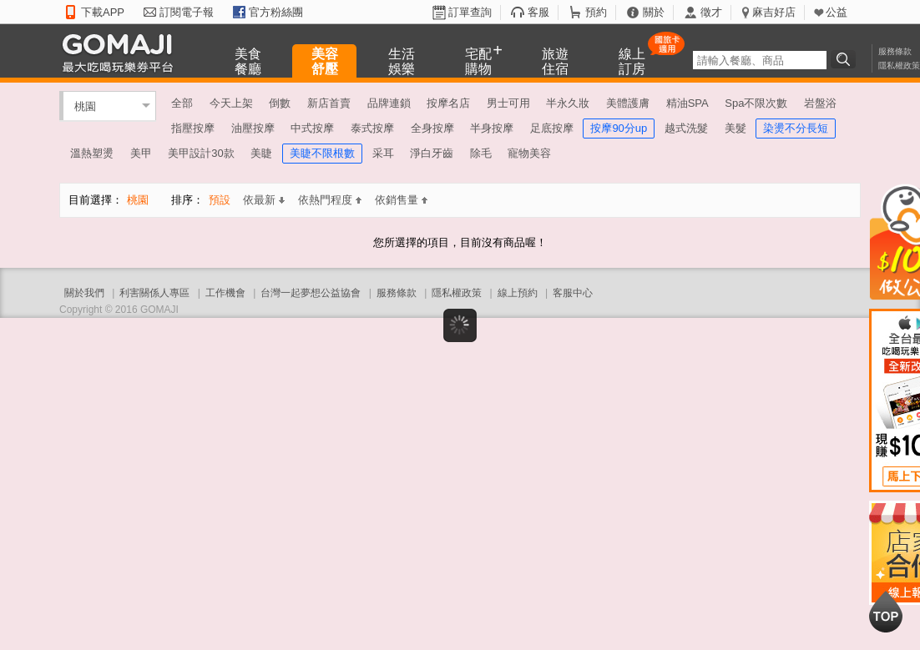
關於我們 (84, 293)
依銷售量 (401, 200)
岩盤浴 (820, 103)
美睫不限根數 (322, 153)
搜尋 (846, 59)
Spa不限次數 (756, 103)
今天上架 (231, 103)
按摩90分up (618, 128)
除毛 (481, 153)
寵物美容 (529, 153)
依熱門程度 (329, 200)
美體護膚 (628, 103)
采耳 (383, 153)
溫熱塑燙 (92, 153)
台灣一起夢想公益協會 (310, 293)
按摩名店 (448, 103)
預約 (596, 12)
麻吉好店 (774, 12)
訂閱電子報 (186, 12)
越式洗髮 (686, 128)
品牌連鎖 (389, 103)
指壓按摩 (193, 128)
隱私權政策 (899, 65)
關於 (654, 12)
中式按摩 (312, 128)
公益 (836, 12)
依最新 (264, 200)
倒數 (280, 103)
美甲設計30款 (201, 153)
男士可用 (508, 103)
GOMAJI (122, 52)
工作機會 (225, 293)
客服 (538, 12)
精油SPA (687, 103)
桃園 (85, 105)
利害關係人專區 (154, 293)
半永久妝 (567, 103)
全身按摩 (432, 128)
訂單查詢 (470, 12)
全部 (182, 103)
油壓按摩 (253, 128)
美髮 (735, 128)
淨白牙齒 (431, 153)
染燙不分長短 (795, 128)
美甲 (141, 153)
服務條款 (895, 51)
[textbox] (759, 60)
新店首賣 (329, 103)
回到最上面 (885, 611)
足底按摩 (552, 128)
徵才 (711, 12)
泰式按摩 (372, 128)
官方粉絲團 (276, 12)
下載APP (102, 12)
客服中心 (573, 293)
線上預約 (518, 293)
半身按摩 (491, 128)
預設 (219, 200)
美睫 (261, 153)
